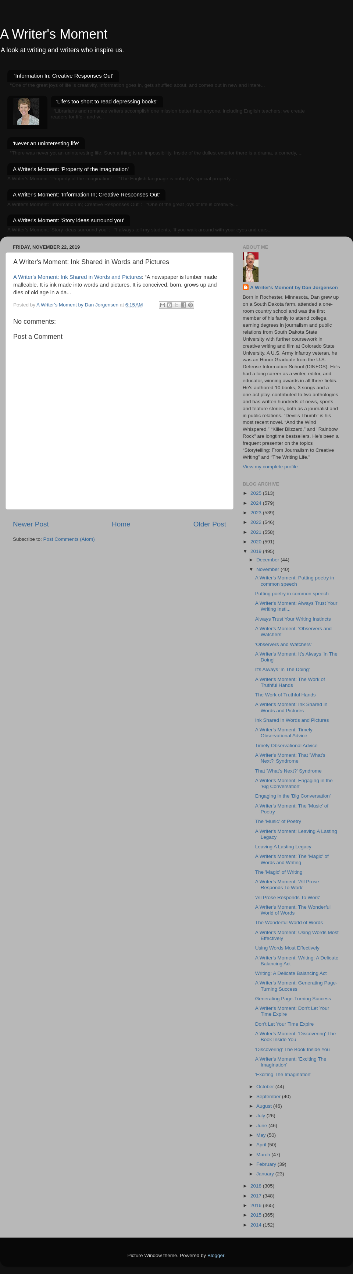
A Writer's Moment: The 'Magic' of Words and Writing (292, 859)
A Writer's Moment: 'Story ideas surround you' (68, 220)
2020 (256, 541)
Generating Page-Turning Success (293, 998)
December (268, 560)
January (265, 1174)
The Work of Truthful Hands (285, 695)
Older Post (209, 524)
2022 (256, 522)
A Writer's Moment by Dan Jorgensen (294, 287)
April (262, 1144)
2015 (256, 1215)
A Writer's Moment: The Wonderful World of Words (293, 910)
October (265, 1086)
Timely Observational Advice (286, 745)
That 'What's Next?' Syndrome (288, 771)
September (269, 1096)
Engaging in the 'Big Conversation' (293, 796)
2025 (256, 493)
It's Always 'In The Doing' (282, 669)
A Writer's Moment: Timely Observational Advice (284, 732)
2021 (256, 532)
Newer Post (31, 524)
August (264, 1106)
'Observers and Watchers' (283, 644)
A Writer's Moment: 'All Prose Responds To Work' (287, 884)
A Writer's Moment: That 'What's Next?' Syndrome (290, 758)
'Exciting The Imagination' (283, 1074)
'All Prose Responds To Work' (287, 897)
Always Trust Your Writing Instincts (293, 619)
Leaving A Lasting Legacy (283, 846)
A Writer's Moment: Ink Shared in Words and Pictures (77, 277)
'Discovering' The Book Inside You (292, 1049)
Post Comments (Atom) (69, 539)
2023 (256, 512)
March (263, 1154)
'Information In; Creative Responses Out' (63, 75)
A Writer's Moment (53, 34)
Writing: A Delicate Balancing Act (291, 973)
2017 (256, 1196)
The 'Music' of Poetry (278, 821)
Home (121, 524)
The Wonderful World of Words (289, 922)
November (268, 569)
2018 (256, 1186)
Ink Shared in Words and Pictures (292, 720)
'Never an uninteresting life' (46, 143)
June (262, 1125)
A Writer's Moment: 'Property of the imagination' (71, 169)
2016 (256, 1205)
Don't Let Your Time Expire (284, 1024)
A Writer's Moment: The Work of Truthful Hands (290, 682)
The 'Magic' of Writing (279, 872)
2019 (256, 551)
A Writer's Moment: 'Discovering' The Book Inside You (295, 1036)
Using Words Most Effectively (287, 948)
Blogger (215, 1255)
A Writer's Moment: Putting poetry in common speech (294, 580)
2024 (256, 503)
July (261, 1115)
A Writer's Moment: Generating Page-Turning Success (296, 985)
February (267, 1164)
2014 (256, 1225)
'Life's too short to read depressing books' (106, 101)
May (261, 1135)
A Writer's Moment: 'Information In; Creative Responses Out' (86, 194)
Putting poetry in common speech (292, 593)
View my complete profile (270, 466)
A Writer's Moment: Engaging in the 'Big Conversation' (294, 783)
